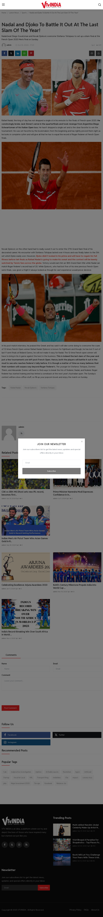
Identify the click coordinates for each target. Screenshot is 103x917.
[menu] (3, 5)
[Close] (82, 441)
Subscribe (51, 471)
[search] (99, 5)
